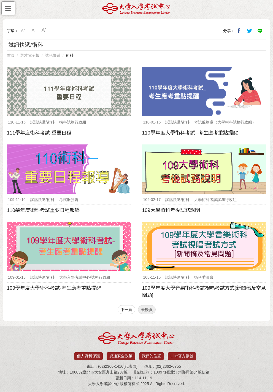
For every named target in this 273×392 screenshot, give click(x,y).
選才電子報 (29, 55)
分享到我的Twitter (249, 30)
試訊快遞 (52, 55)
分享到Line (260, 30)
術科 (70, 55)
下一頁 (126, 309)
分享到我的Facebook (239, 30)
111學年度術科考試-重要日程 (39, 133)
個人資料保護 (88, 356)
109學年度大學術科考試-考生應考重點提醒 (54, 288)
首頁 (11, 55)
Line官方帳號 (182, 356)
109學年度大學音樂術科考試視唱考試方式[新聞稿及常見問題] (204, 291)
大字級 (43, 30)
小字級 (22, 30)
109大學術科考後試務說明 (171, 210)
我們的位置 (151, 356)
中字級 (33, 30)
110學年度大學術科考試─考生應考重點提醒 (190, 133)
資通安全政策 (121, 356)
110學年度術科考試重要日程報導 (43, 210)
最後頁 (147, 309)
